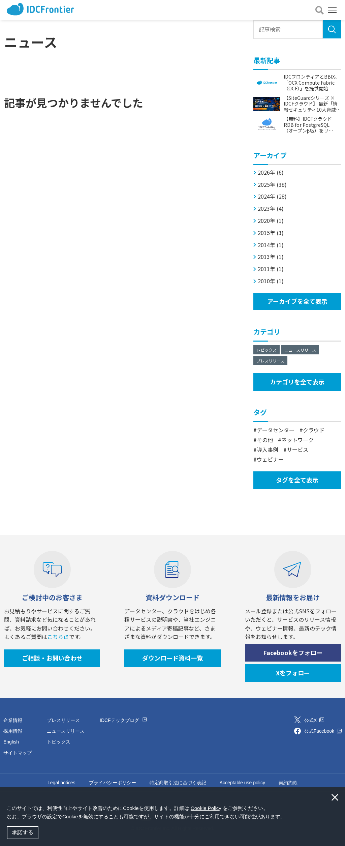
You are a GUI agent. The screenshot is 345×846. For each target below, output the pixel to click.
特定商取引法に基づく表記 (178, 782)
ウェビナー (270, 459)
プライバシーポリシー (112, 782)
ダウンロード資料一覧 (172, 657)
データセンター (275, 430)
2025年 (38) (272, 184)
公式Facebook (323, 731)
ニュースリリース (300, 350)
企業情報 (12, 720)
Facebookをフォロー (292, 652)
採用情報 (12, 731)
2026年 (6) (271, 172)
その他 (265, 440)
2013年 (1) (271, 256)
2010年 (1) (271, 281)
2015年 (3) (271, 232)
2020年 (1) (271, 220)
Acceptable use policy (242, 782)
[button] (288, 817)
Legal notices (61, 782)
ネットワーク (297, 440)
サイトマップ (17, 753)
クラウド (313, 430)
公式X (314, 720)
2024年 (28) (272, 196)
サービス (297, 449)
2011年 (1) (271, 268)
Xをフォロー (293, 672)
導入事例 (267, 449)
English (11, 742)
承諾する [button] (22, 832)
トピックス (266, 350)
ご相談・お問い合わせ (52, 657)
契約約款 (288, 782)
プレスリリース (270, 360)
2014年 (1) (271, 245)
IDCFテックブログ (123, 720)
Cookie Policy (206, 808)
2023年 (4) (271, 208)
